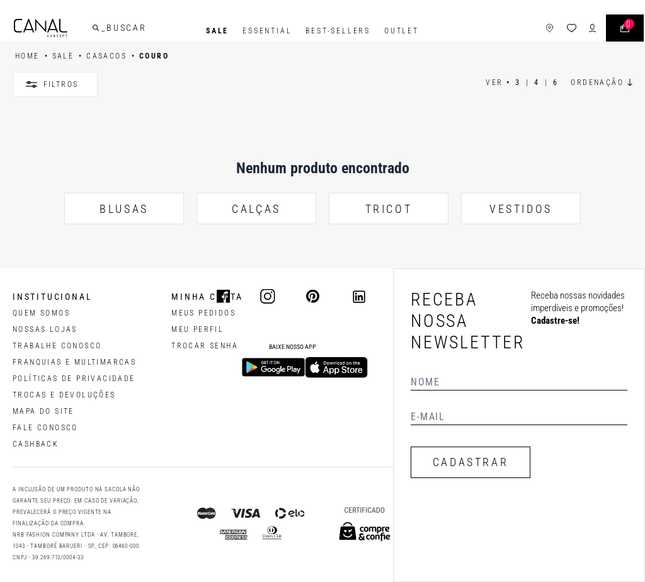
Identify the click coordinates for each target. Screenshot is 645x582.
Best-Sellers (337, 30)
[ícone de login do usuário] (577, 31)
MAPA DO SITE (43, 411)
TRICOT (389, 208)
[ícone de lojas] (534, 31)
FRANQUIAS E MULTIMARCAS (74, 362)
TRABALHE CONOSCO (57, 345)
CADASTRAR (470, 462)
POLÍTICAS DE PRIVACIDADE (74, 378)
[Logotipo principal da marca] (56, 31)
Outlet (401, 30)
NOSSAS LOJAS (45, 329)
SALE (217, 30)
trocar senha (204, 345)
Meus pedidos (203, 313)
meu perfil (197, 329)
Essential (267, 30)
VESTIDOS (520, 208)
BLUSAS (124, 208)
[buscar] (111, 31)
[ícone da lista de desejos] (556, 31)
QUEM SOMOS (41, 313)
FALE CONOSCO (45, 427)
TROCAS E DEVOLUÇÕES (64, 395)
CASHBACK (36, 444)
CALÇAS (256, 208)
